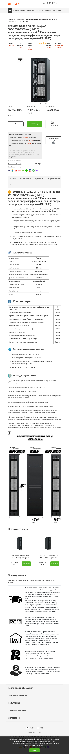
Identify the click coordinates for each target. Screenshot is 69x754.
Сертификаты (39, 179)
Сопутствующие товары (56, 179)
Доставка (39, 10)
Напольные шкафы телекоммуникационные (40, 19)
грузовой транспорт (21, 140)
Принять (34, 750)
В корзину (34, 124)
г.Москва (19, 137)
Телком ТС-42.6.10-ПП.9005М (18, 21)
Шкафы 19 (19, 19)
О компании (57, 10)
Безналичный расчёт (14, 164)
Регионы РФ (20, 143)
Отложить (53, 124)
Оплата (48, 10)
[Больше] (21, 124)
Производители (19, 10)
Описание (13, 179)
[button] (10, 10)
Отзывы (12, 185)
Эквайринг (11, 167)
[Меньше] (10, 124)
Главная (11, 19)
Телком (11, 45)
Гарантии (30, 10)
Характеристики (25, 179)
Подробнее (39, 745)
